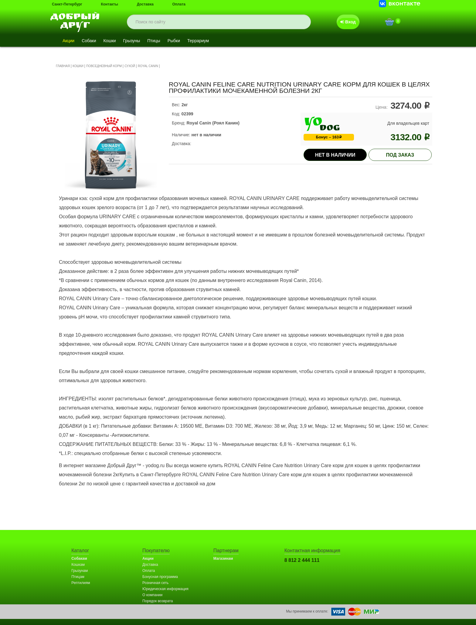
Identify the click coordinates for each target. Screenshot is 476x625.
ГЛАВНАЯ (63, 66)
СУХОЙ (129, 66)
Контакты (109, 4)
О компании (152, 595)
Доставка (145, 4)
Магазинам (223, 558)
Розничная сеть (155, 583)
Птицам (77, 577)
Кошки (109, 40)
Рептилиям (80, 583)
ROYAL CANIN (148, 66)
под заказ (400, 155)
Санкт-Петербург (67, 4)
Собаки (89, 40)
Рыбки (174, 40)
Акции (68, 40)
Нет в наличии (335, 155)
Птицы (153, 40)
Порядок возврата (157, 601)
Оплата (178, 4)
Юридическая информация (165, 589)
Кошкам (78, 564)
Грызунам (79, 571)
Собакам (79, 558)
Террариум (198, 40)
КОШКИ (78, 66)
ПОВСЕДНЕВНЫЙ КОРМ (104, 66)
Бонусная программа (160, 577)
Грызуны (131, 40)
